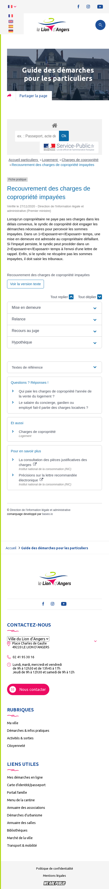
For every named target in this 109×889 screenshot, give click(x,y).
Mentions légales (54, 875)
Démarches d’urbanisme (24, 815)
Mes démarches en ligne (25, 777)
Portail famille (17, 792)
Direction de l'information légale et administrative (40, 510)
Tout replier (62, 296)
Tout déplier (90, 296)
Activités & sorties (20, 738)
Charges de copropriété (80, 160)
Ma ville (12, 723)
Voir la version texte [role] (25, 284)
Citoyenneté (16, 746)
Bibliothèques (17, 830)
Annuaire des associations (26, 808)
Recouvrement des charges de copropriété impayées (53, 165)
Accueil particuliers (24, 160)
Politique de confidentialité (54, 868)
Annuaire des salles (21, 823)
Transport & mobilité (22, 845)
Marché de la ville (20, 838)
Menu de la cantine (21, 800)
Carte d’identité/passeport (26, 785)
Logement (50, 160)
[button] (54, 307)
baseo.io (47, 514)
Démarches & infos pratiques (28, 730)
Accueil (11, 548)
